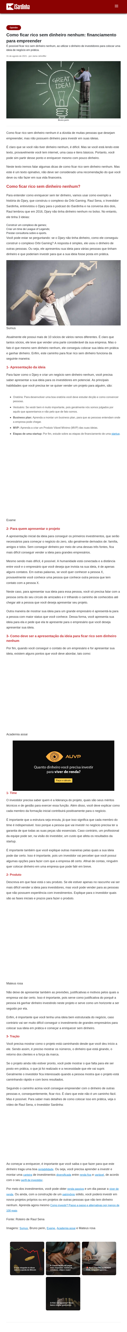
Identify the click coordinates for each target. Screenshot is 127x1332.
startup (115, 434)
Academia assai (66, 1228)
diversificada (63, 1175)
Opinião (14, 27)
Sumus (24, 1228)
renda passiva (75, 1189)
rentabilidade (45, 1169)
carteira (27, 1175)
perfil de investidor (32, 1180)
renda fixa (85, 1175)
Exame (51, 1228)
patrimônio (68, 1194)
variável (99, 1175)
